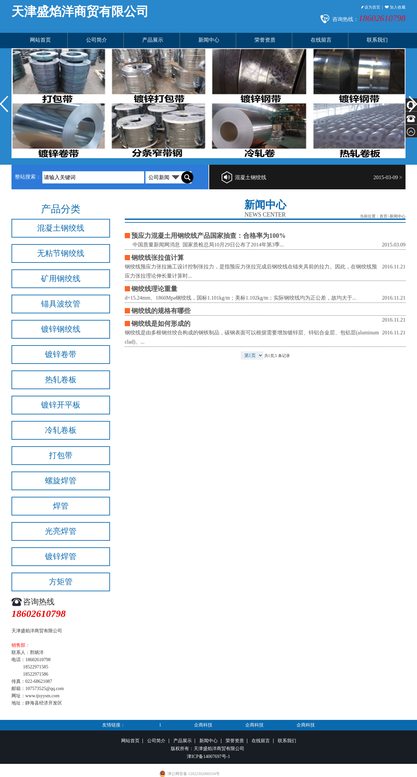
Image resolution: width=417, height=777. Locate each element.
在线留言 (321, 40)
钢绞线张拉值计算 (157, 257)
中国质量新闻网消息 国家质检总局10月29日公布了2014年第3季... (204, 244)
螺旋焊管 (61, 480)
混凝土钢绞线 (250, 177)
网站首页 (40, 40)
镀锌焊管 (61, 556)
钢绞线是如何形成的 (160, 323)
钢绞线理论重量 (154, 288)
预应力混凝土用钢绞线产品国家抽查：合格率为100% (208, 235)
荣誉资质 (264, 40)
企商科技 (203, 725)
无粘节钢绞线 (60, 253)
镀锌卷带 (61, 354)
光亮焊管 (61, 531)
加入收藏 (395, 7)
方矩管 (61, 582)
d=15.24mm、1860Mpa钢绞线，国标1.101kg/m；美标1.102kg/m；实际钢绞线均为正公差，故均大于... (240, 298)
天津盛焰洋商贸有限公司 (80, 11)
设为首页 (370, 7)
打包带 (61, 455)
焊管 (61, 506)
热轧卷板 (61, 379)
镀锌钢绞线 (60, 329)
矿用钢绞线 (60, 278)
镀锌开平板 (60, 405)
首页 (383, 216)
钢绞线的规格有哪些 (160, 310)
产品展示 (152, 40)
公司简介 (96, 40)
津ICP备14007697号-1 (208, 756)
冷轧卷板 (61, 430)
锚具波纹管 (60, 304)
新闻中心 (208, 40)
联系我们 (377, 40)
